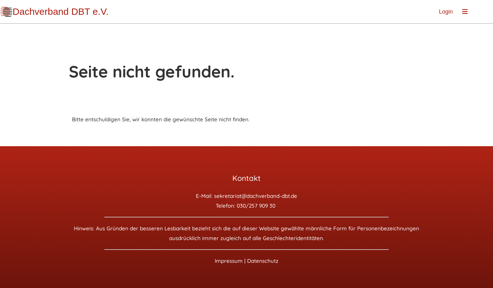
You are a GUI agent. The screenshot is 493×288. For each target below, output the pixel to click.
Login (446, 12)
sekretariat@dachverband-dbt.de (255, 196)
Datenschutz (262, 260)
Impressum (229, 260)
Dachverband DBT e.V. (60, 11)
